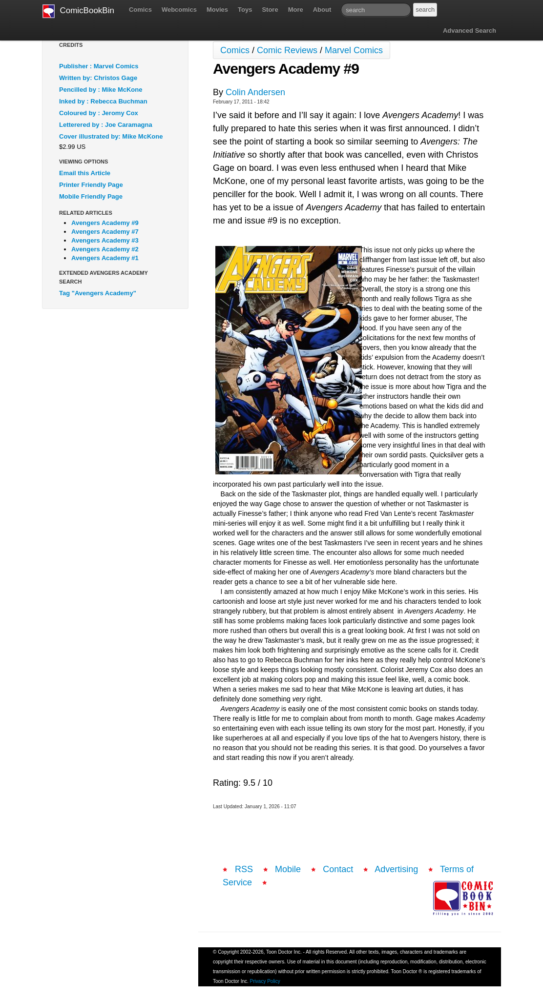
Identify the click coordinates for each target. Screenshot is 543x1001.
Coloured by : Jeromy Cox (98, 113)
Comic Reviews (287, 50)
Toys (245, 9)
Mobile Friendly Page (91, 196)
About (322, 9)
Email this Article (84, 173)
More (295, 9)
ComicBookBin (78, 11)
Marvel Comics (354, 50)
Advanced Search (469, 30)
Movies (217, 9)
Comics (140, 9)
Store (270, 9)
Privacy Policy (265, 981)
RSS (244, 869)
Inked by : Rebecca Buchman (103, 101)
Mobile (288, 869)
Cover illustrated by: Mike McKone (111, 136)
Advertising (396, 869)
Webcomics (179, 9)
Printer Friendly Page (91, 184)
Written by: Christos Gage (98, 78)
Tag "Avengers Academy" (97, 293)
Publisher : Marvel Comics (99, 66)
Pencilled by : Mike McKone (101, 89)
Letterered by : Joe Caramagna (105, 124)
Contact (338, 869)
